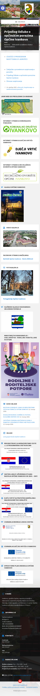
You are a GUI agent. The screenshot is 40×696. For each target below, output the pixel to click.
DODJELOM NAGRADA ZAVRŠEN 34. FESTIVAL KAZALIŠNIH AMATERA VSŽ (17, 416)
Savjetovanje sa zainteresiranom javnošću (20, 88)
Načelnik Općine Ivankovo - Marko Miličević (18, 259)
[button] (3, 8)
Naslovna (7, 45)
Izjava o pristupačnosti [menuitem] (20, 685)
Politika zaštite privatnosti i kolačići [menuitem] (13, 687)
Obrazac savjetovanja (14, 81)
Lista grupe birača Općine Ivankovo (14, 437)
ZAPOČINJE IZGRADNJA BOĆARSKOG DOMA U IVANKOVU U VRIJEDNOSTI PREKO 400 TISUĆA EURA (19, 421)
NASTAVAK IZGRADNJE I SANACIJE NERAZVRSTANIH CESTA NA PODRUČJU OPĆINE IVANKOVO (19, 408)
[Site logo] (20, 15)
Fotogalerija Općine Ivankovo (14, 299)
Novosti (20, 87)
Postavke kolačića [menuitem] (32, 687)
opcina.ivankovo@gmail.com (22, 675)
